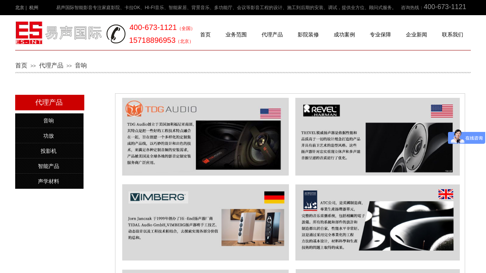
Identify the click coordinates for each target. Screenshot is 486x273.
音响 (81, 65)
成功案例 (344, 35)
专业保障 (380, 35)
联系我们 (452, 35)
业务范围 (236, 35)
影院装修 (308, 35)
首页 (205, 35)
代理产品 (272, 35)
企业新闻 (416, 35)
